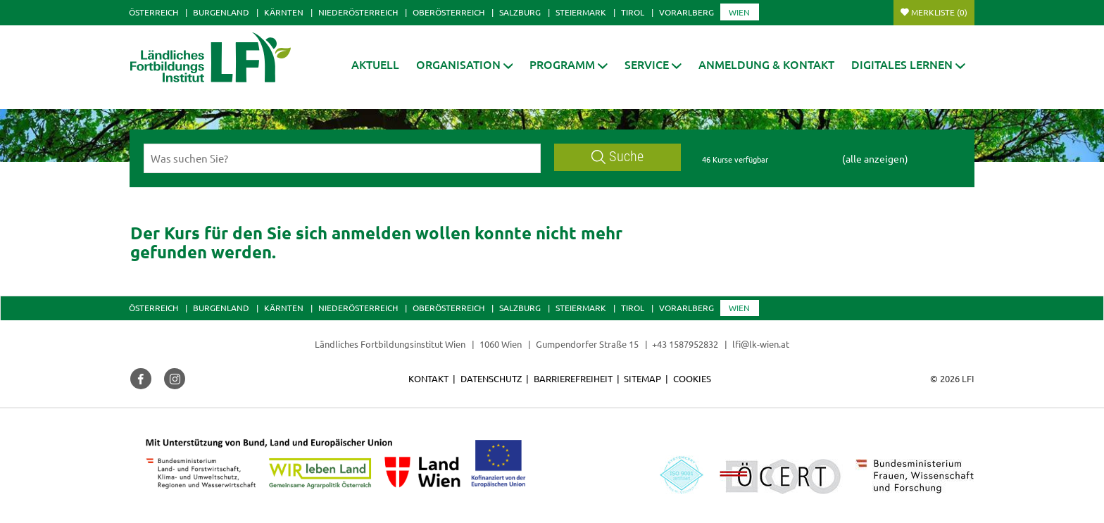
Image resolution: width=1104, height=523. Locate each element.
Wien (739, 12)
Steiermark (581, 12)
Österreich (153, 12)
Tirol (632, 12)
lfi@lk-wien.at (760, 344)
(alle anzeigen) (875, 158)
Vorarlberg (686, 12)
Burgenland (221, 12)
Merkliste (939, 12)
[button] (464, 64)
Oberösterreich (448, 12)
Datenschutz (491, 378)
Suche (617, 157)
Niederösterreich (358, 12)
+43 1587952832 (686, 344)
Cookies (692, 378)
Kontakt (428, 378)
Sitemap (642, 378)
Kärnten (283, 12)
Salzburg (520, 12)
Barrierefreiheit (573, 378)
